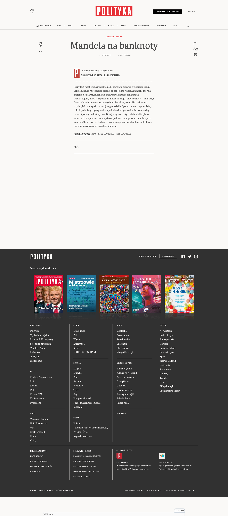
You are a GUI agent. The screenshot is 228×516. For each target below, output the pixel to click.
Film (75, 377)
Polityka (34, 331)
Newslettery (166, 331)
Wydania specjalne (39, 335)
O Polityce (35, 472)
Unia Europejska (38, 424)
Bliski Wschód (37, 432)
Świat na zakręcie (126, 377)
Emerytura (79, 344)
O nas (162, 383)
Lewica (34, 386)
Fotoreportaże (167, 340)
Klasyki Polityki (168, 361)
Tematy (163, 378)
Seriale (77, 382)
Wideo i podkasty (141, 26)
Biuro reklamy (36, 457)
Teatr (76, 390)
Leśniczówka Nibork (64, 491)
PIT (75, 335)
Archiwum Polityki (114, 38)
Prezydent (35, 403)
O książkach (123, 382)
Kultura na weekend (127, 373)
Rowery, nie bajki (125, 395)
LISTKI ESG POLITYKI (84, 353)
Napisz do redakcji (38, 462)
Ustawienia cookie (81, 477)
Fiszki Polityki (165, 463)
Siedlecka (122, 331)
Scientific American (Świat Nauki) (90, 428)
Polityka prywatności (83, 462)
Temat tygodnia (124, 369)
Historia (164, 344)
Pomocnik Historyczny (41, 340)
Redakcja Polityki (38, 452)
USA (32, 428)
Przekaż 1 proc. (167, 353)
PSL (32, 390)
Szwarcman (123, 335)
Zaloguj (191, 12)
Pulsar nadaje (124, 403)
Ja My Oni (35, 357)
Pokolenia (161, 26)
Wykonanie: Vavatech (154, 491)
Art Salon (78, 407)
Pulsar (76, 424)
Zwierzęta (165, 365)
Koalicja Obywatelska (41, 377)
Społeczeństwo (167, 348)
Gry (75, 395)
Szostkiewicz (123, 340)
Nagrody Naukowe (82, 437)
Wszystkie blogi (125, 353)
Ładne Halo (139, 491)
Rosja (33, 437)
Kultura (97, 26)
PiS (32, 382)
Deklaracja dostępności (84, 467)
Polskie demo (123, 399)
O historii (121, 386)
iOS (117, 463)
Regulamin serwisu (82, 452)
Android (124, 463)
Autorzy (164, 374)
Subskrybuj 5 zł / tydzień (167, 12)
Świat (70, 26)
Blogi (123, 26)
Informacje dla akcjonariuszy (87, 472)
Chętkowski (123, 348)
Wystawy (78, 386)
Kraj (59, 26)
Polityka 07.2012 (82, 134)
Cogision (132, 491)
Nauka (111, 26)
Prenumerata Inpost (147, 257)
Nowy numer (45, 26)
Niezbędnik (36, 361)
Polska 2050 (36, 395)
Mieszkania (79, 331)
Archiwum (165, 370)
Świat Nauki (36, 353)
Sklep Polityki (167, 387)
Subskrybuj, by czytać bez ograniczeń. (100, 75)
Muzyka (77, 373)
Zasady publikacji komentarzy (87, 457)
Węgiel (77, 340)
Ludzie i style (166, 335)
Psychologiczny (124, 390)
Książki (77, 369)
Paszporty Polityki (82, 399)
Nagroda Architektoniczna (86, 403)
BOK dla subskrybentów (41, 467)
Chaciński (122, 344)
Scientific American (40, 344)
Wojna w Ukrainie (39, 419)
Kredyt (76, 348)
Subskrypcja (168, 257)
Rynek (83, 26)
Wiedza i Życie (37, 348)
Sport (162, 357)
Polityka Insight (46, 491)
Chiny (33, 441)
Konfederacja (37, 399)
